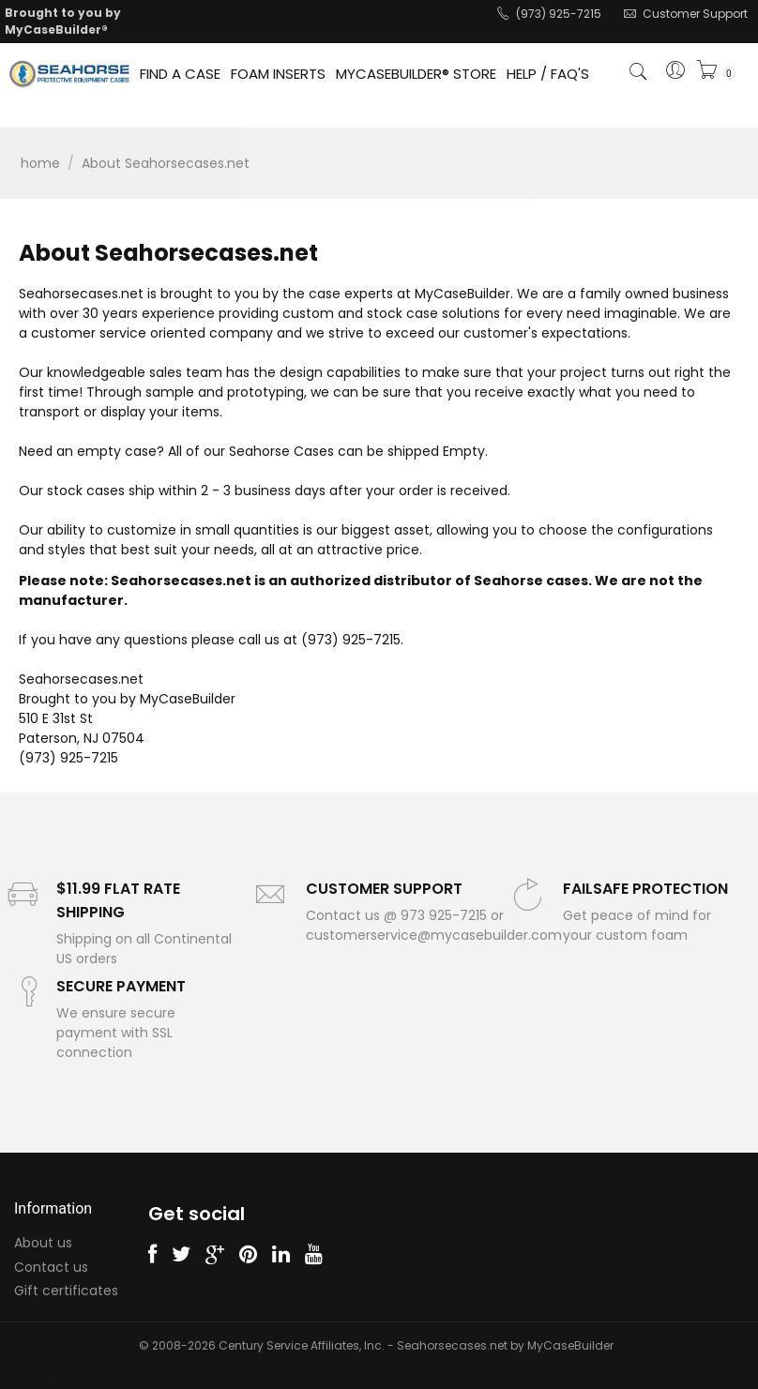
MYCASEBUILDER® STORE (416, 73)
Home (40, 163)
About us (43, 1242)
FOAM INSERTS (278, 73)
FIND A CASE (180, 73)
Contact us (51, 1267)
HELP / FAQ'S (548, 73)
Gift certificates (66, 1290)
